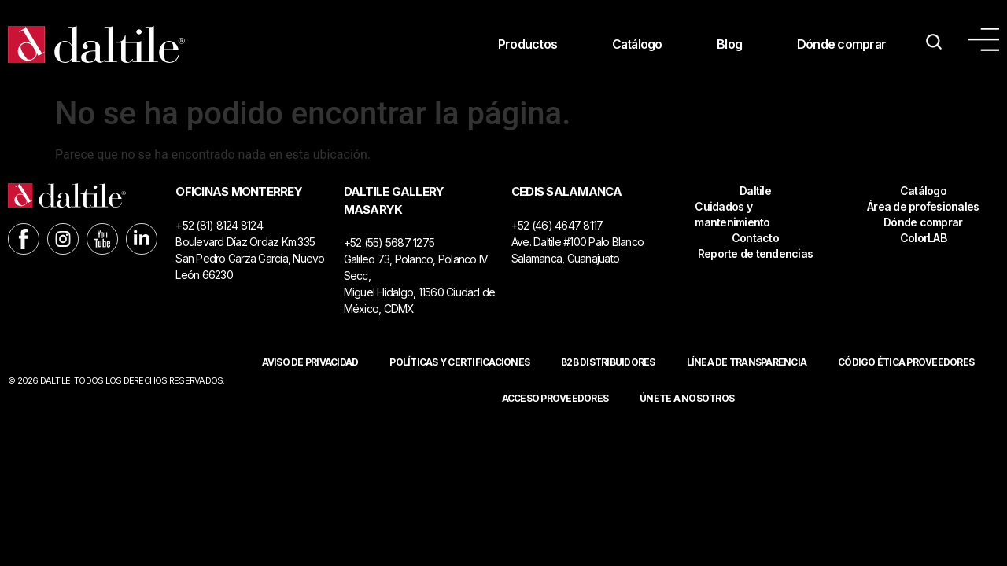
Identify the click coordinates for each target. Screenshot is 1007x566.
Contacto (755, 237)
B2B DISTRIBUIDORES (608, 362)
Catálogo (635, 45)
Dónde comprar (841, 45)
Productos (524, 45)
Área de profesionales (923, 206)
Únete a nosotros (687, 398)
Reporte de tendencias (755, 253)
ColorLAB (923, 237)
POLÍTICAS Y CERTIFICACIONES (459, 362)
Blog (728, 45)
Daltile (755, 190)
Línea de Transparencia (747, 362)
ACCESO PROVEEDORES (555, 398)
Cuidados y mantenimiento (732, 214)
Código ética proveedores (906, 362)
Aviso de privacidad (310, 362)
